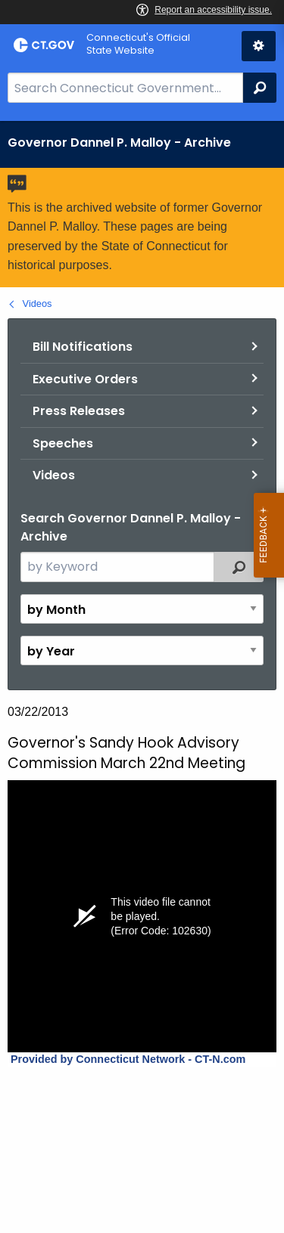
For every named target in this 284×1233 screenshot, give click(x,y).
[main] (142, 677)
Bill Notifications (83, 346)
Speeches (63, 443)
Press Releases (79, 411)
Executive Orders (85, 379)
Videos (37, 303)
